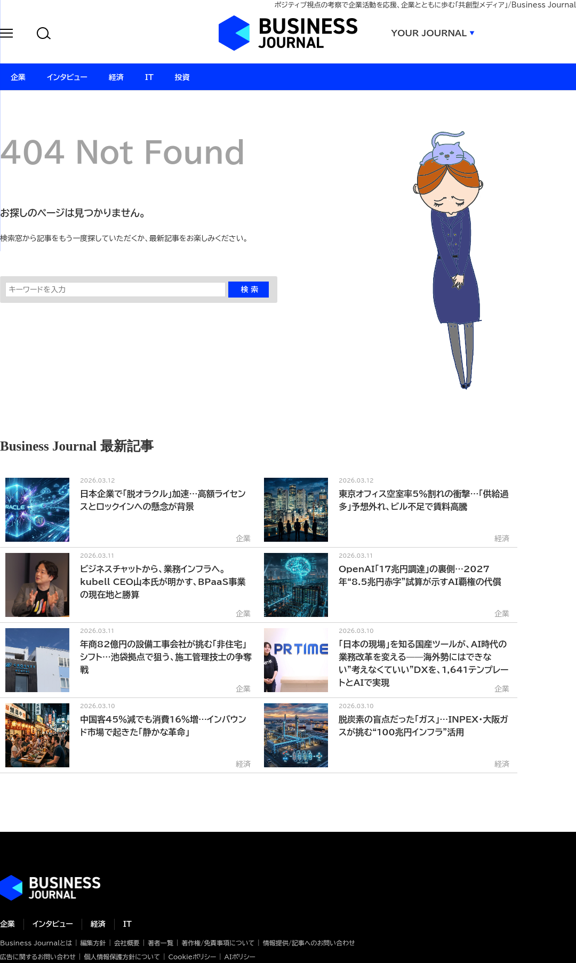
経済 (98, 924)
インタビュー (53, 924)
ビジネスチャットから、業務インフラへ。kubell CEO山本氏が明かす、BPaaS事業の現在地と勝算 (162, 582)
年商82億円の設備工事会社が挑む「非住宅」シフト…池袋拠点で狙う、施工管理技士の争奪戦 (166, 657)
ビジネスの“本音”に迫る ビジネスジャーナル (50, 888)
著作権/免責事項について (217, 943)
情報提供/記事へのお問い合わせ (309, 943)
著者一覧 (160, 943)
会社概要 (127, 943)
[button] (6, 35)
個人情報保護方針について (122, 956)
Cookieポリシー (192, 956)
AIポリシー (240, 956)
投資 (182, 77)
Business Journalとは (36, 943)
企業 (7, 924)
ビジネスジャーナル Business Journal (288, 33)
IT (127, 924)
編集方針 (93, 943)
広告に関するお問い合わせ (38, 956)
